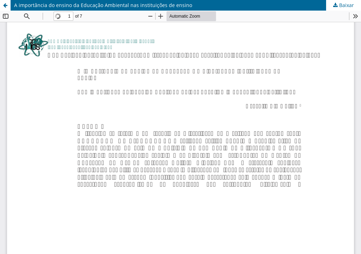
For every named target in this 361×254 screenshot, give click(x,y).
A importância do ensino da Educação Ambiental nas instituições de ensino (103, 5)
